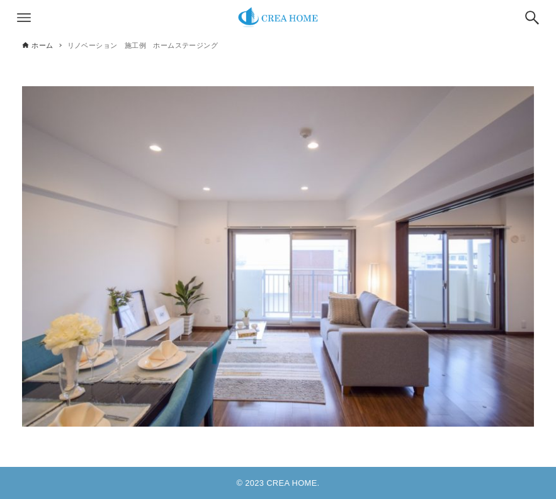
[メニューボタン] (24, 17)
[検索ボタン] (532, 17)
